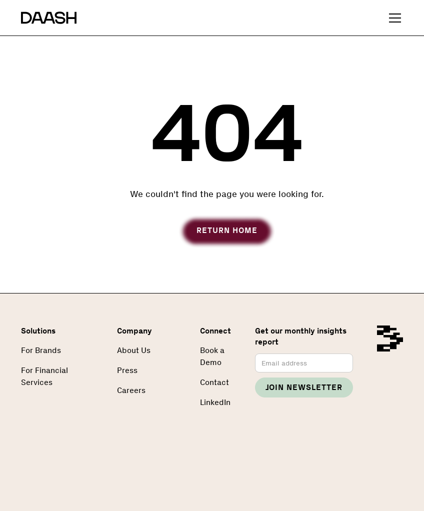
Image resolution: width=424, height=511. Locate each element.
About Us (133, 350)
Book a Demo (212, 356)
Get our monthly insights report (300, 336)
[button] (393, 18)
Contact (214, 382)
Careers (131, 390)
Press (127, 370)
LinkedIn (215, 402)
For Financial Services (44, 376)
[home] (48, 18)
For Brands (41, 350)
